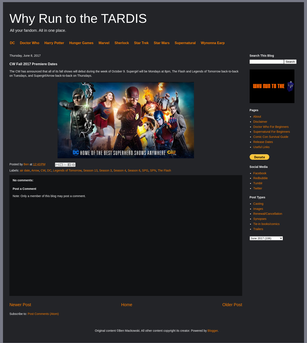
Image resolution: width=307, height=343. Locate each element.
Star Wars (161, 43)
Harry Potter (54, 43)
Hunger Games (81, 43)
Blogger (213, 330)
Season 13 (90, 170)
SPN (153, 170)
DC (12, 43)
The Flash (164, 170)
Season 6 (134, 170)
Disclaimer (260, 121)
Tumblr (257, 183)
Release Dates (263, 142)
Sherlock (121, 43)
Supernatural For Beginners (271, 131)
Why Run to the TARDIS (78, 18)
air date (25, 170)
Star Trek (141, 43)
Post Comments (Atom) (43, 314)
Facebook (259, 173)
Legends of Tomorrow (67, 170)
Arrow (35, 170)
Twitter (257, 188)
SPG (145, 170)
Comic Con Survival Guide (270, 136)
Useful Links (261, 147)
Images (258, 208)
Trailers (258, 229)
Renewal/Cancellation (267, 213)
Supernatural (185, 43)
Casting (258, 203)
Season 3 (105, 170)
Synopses (259, 218)
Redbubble (260, 178)
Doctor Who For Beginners (271, 126)
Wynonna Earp (213, 43)
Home (126, 304)
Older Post (232, 304)
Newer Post (20, 304)
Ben (27, 164)
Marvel (103, 43)
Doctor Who (29, 43)
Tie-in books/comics (266, 224)
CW (43, 170)
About (257, 116)
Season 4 (119, 170)
